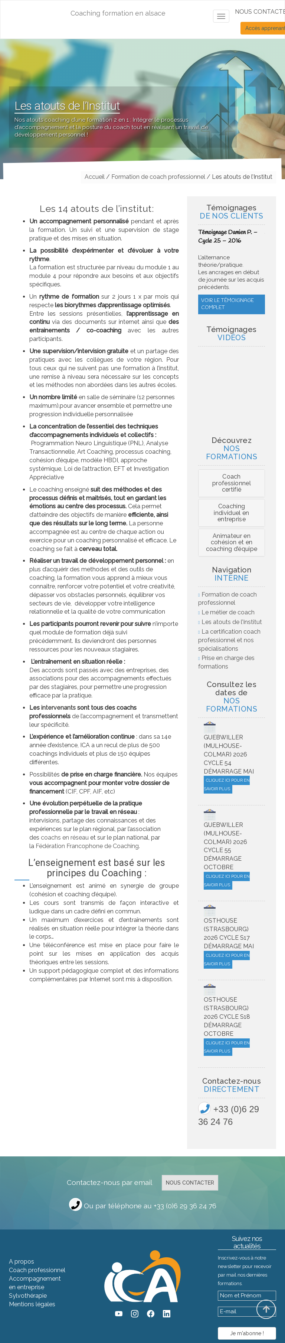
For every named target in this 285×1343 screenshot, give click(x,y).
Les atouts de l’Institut (232, 621)
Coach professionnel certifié (231, 483)
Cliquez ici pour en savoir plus (227, 784)
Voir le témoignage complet (227, 282)
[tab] (232, 483)
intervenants (58, 707)
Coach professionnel (37, 1270)
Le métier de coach (228, 612)
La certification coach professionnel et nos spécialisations (229, 640)
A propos (21, 1261)
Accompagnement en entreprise (35, 1283)
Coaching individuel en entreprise (231, 513)
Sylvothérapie (28, 1295)
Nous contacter (190, 1183)
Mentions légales (32, 1304)
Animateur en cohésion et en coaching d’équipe (231, 542)
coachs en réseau (64, 837)
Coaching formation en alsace (118, 13)
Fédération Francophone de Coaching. (88, 846)
